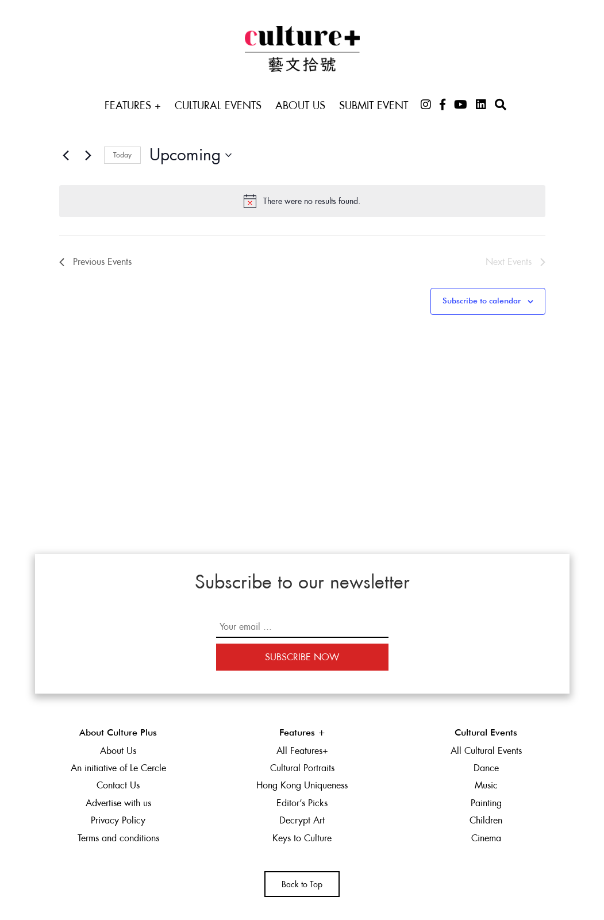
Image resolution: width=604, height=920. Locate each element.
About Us (300, 105)
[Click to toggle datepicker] (190, 155)
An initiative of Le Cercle (118, 768)
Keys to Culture (302, 838)
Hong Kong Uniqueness (302, 785)
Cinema (486, 838)
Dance (486, 768)
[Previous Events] (66, 155)
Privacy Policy (118, 820)
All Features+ (302, 751)
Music (486, 785)
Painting (486, 803)
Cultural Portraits (302, 768)
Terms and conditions (118, 838)
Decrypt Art (302, 820)
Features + (133, 105)
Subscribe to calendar (482, 301)
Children (486, 820)
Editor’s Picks (302, 803)
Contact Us (118, 785)
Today (122, 155)
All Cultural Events (486, 751)
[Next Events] (88, 155)
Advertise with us (118, 803)
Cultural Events (218, 105)
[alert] (302, 201)
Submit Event (373, 105)
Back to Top (302, 884)
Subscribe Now (302, 657)
